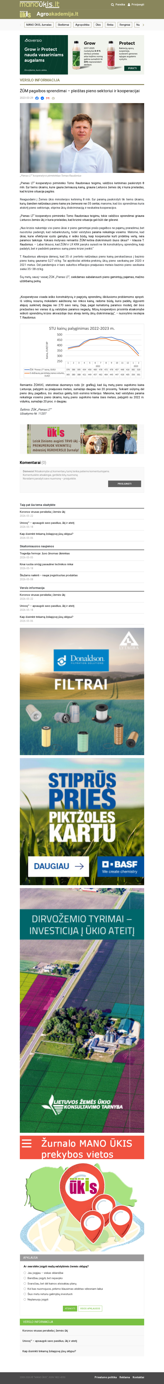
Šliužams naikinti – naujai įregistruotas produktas (49, 575)
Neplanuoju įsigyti (36, 1299)
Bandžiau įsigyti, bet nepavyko (43, 1278)
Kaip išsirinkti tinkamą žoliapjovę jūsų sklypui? (46, 534)
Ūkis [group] (98, 24)
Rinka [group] (110, 24)
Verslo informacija (38, 1322)
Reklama (124, 1377)
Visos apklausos (90, 1308)
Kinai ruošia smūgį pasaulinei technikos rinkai (46, 564)
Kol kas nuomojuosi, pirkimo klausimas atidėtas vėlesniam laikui (63, 1288)
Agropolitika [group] (82, 24)
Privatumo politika (106, 1377)
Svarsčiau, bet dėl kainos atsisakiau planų (50, 1283)
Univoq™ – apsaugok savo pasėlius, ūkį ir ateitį (47, 523)
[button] (20, 24)
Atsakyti (70, 1308)
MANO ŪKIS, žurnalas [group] (39, 24)
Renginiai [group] (125, 24)
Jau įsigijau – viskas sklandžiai (43, 1273)
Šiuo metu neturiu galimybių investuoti (48, 1294)
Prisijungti (125, 484)
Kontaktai (138, 1377)
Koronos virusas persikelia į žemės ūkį (42, 511)
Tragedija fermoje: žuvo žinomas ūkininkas (45, 553)
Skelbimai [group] (63, 24)
